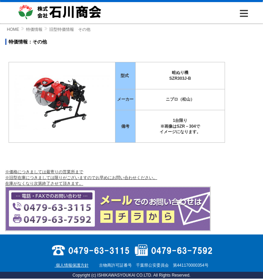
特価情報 (34, 29)
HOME (13, 29)
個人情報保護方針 (71, 265)
